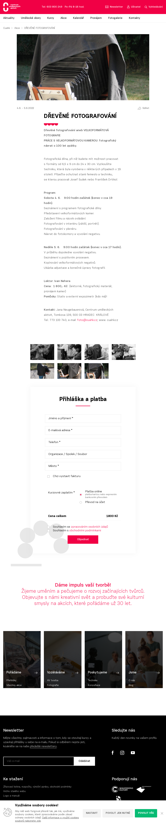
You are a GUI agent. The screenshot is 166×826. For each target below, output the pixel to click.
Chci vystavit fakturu (62, 476)
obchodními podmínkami (85, 530)
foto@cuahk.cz (87, 320)
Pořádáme (13, 683)
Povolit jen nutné (118, 813)
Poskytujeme (97, 683)
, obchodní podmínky (59, 788)
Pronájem (96, 18)
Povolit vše (146, 813)
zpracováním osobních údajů (89, 527)
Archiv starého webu (14, 792)
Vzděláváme (56, 683)
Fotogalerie (115, 18)
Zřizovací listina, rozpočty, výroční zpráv (25, 788)
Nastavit (92, 813)
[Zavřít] (161, 813)
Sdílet (145, 108)
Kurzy (50, 18)
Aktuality (9, 18)
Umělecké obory (31, 18)
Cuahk (6, 28)
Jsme (132, 683)
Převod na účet (91, 502)
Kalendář (78, 18)
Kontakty (134, 18)
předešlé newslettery (43, 747)
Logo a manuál (11, 797)
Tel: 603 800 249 (52, 7)
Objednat (83, 539)
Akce (63, 18)
